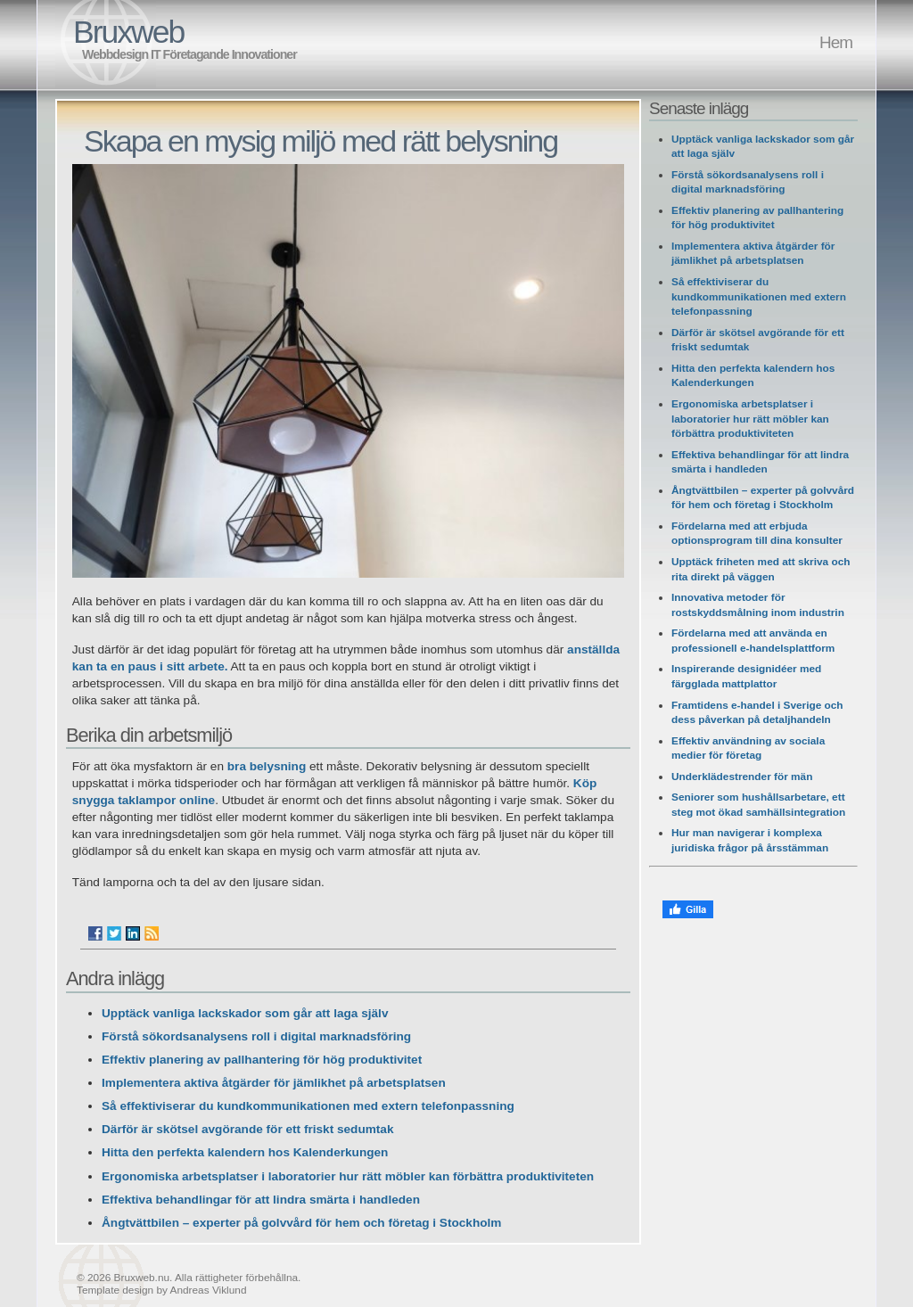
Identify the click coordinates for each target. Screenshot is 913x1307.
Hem (835, 42)
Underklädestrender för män (741, 776)
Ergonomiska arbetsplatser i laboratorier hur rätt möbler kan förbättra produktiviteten (348, 1176)
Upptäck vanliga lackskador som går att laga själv (245, 1013)
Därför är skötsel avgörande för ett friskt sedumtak (247, 1129)
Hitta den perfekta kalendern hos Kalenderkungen (245, 1152)
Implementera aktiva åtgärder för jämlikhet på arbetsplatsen (274, 1082)
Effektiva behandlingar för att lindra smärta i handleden (261, 1199)
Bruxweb (128, 32)
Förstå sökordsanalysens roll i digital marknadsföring (256, 1036)
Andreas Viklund (208, 1290)
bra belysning (268, 766)
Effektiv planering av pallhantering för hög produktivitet (262, 1059)
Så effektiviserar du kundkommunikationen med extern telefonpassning (308, 1106)
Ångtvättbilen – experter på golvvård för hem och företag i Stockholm (301, 1222)
